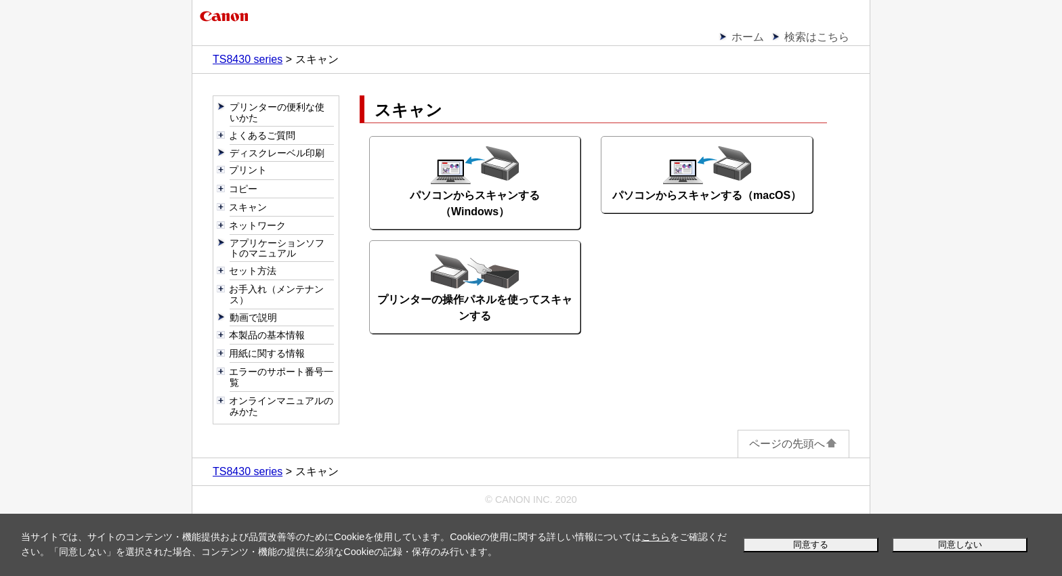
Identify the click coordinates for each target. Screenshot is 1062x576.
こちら (655, 536)
